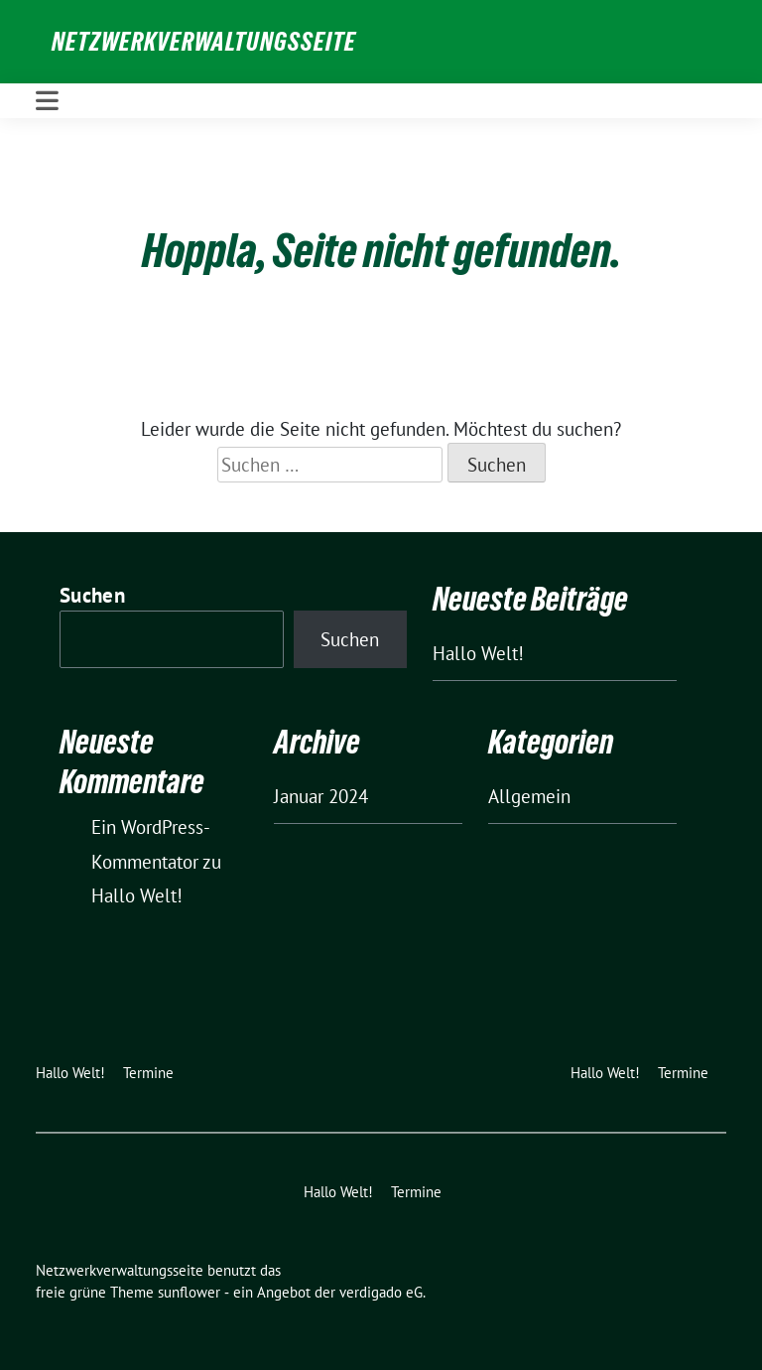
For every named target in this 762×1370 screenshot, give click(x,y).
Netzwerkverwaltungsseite (204, 42)
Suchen (92, 595)
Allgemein (529, 796)
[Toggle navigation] (47, 100)
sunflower (189, 1292)
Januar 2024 (321, 796)
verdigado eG (381, 1292)
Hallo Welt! (478, 653)
